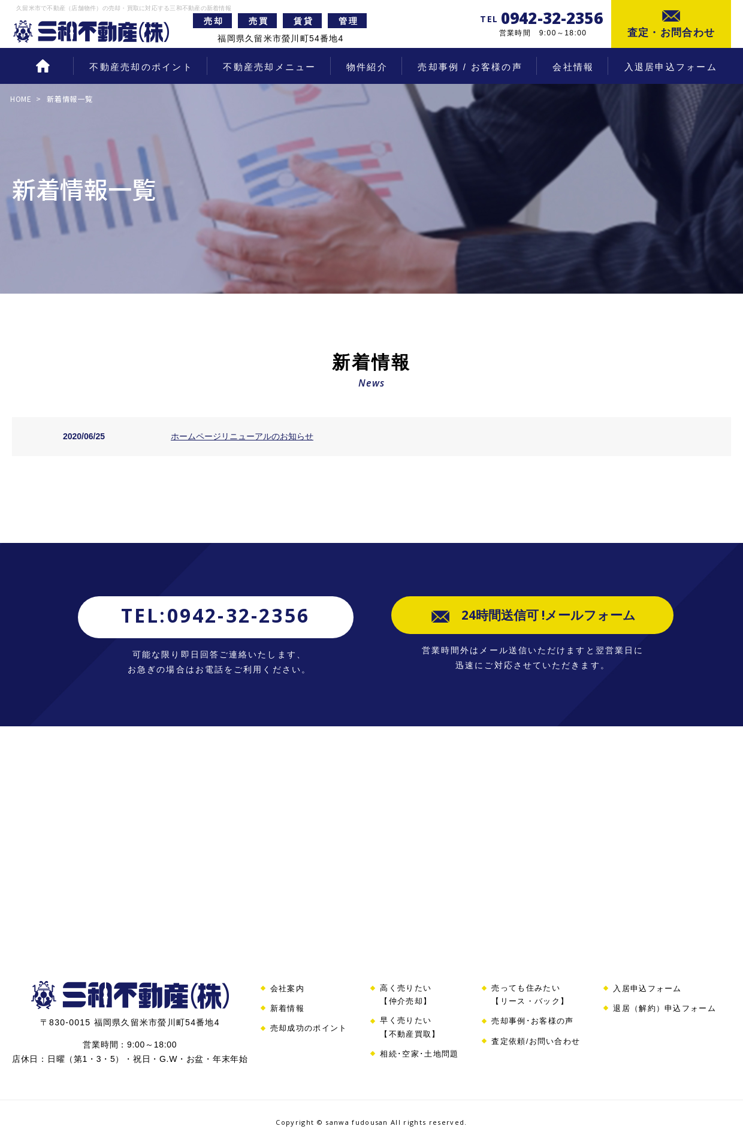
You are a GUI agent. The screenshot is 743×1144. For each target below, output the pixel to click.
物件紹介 (367, 67)
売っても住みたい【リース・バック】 (530, 994)
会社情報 (573, 67)
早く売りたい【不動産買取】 (410, 1027)
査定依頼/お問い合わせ (535, 1041)
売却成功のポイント (309, 1028)
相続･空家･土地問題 (419, 1053)
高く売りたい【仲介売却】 (405, 994)
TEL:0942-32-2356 (215, 615)
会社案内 (287, 988)
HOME (42, 67)
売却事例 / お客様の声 (470, 67)
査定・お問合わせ (671, 32)
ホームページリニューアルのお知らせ (242, 436)
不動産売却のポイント (141, 67)
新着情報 (287, 1008)
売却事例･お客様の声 (532, 1020)
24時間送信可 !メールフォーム (546, 617)
